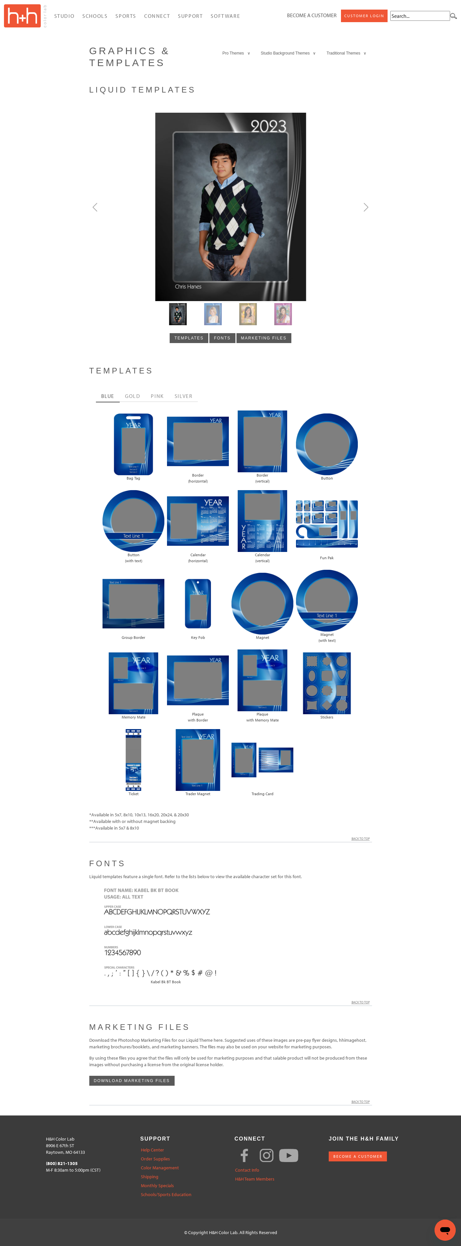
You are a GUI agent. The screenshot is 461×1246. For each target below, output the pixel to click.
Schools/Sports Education (166, 1194)
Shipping (149, 1177)
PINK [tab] (157, 396)
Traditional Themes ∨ (346, 53)
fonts (222, 338)
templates (188, 338)
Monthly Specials (157, 1186)
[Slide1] (213, 314)
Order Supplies (155, 1159)
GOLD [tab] (132, 396)
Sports (125, 16)
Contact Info (247, 1170)
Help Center (152, 1150)
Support (190, 16)
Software (225, 16)
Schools (94, 16)
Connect (157, 16)
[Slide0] (177, 314)
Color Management (160, 1168)
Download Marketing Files (132, 1080)
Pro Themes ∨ (236, 53)
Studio (64, 16)
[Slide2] (248, 314)
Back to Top (362, 839)
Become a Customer (312, 15)
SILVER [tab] (184, 396)
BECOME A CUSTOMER (357, 1156)
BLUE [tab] (107, 396)
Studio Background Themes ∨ (288, 53)
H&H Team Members (254, 1179)
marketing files (264, 338)
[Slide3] (283, 314)
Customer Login (364, 15)
